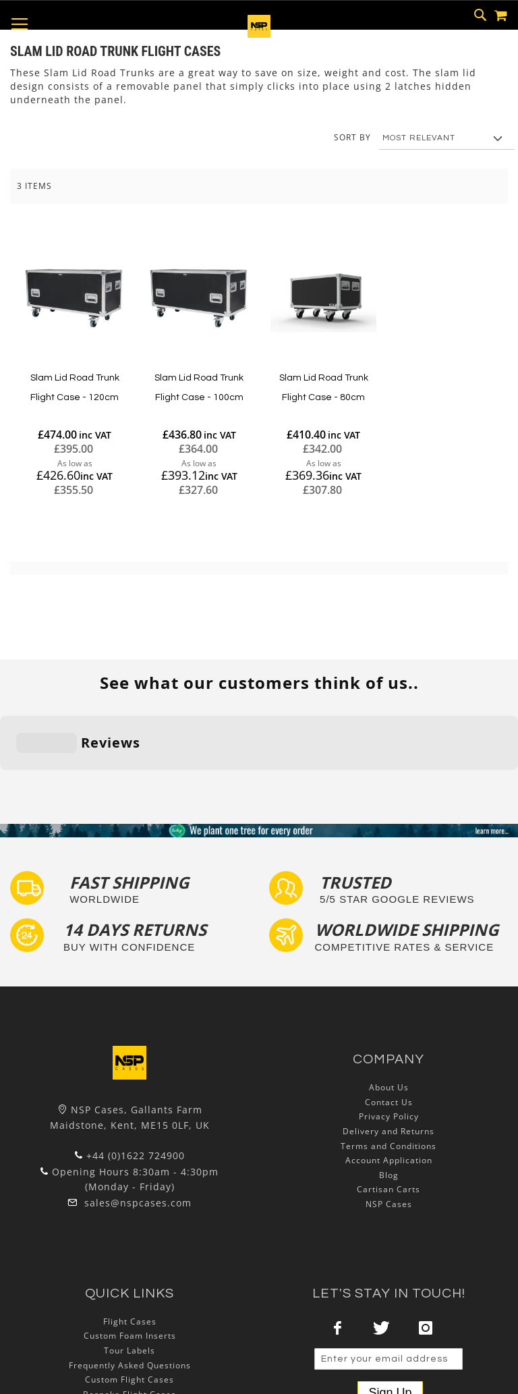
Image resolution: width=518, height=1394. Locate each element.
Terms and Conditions (388, 1062)
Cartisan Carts (388, 1106)
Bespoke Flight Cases (129, 1310)
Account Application (388, 1077)
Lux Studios (129, 1340)
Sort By (352, 137)
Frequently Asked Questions (130, 1281)
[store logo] (259, 34)
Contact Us (389, 1019)
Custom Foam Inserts (130, 1252)
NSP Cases (389, 1121)
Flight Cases (129, 1238)
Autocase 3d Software (129, 1354)
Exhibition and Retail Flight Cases (129, 1325)
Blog (389, 1092)
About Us (389, 1004)
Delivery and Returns (388, 1048)
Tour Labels (129, 1267)
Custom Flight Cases (129, 1296)
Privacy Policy (389, 1033)
